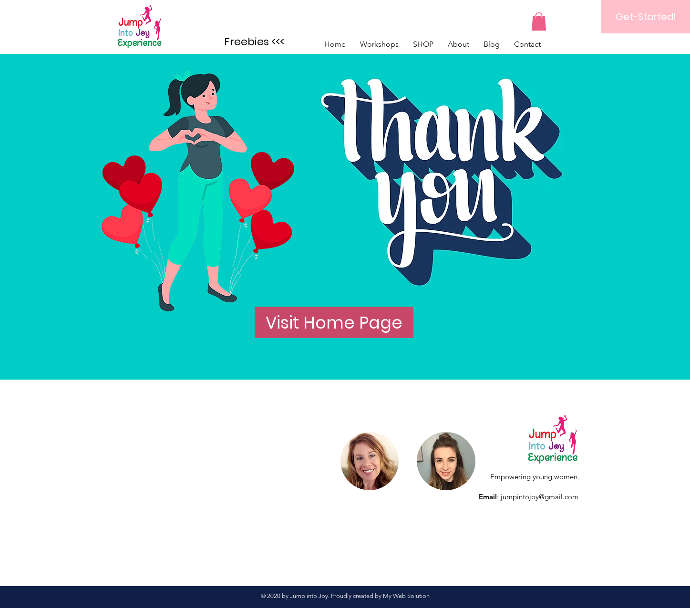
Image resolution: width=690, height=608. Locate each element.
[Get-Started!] (645, 16)
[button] (538, 21)
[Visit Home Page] (334, 322)
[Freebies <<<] (254, 42)
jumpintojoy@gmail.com (539, 496)
